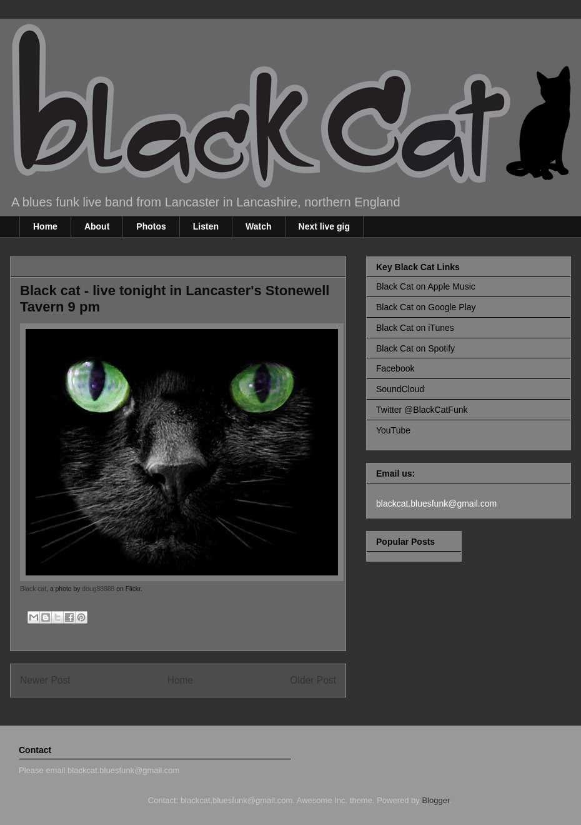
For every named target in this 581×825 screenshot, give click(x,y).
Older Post (313, 680)
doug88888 (98, 588)
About (96, 226)
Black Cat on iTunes (415, 328)
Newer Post (45, 680)
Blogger (435, 800)
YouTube (393, 430)
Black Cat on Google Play (426, 307)
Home (45, 226)
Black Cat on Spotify (415, 348)
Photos (151, 226)
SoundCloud (400, 389)
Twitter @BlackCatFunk (421, 410)
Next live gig (324, 226)
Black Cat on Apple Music (425, 286)
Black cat (33, 588)
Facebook (395, 368)
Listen (206, 226)
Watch (258, 226)
